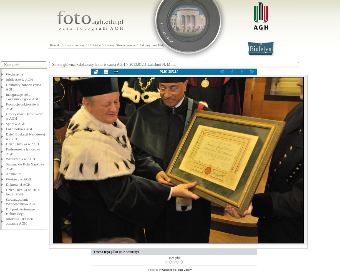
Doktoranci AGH (18, 184)
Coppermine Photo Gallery (177, 269)
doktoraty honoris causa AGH (102, 64)
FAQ (161, 45)
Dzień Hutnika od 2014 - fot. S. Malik (24, 192)
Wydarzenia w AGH (20, 159)
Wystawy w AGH (18, 179)
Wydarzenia (14, 74)
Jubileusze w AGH (19, 79)
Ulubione (94, 45)
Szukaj (109, 45)
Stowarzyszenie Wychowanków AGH (21, 201)
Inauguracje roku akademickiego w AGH (23, 96)
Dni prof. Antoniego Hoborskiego (20, 211)
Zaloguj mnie (148, 45)
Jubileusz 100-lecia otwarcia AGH (20, 221)
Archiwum (13, 174)
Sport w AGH (16, 124)
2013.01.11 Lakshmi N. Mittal (153, 64)
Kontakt (55, 45)
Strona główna (126, 45)
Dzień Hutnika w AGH (22, 144)
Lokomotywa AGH (20, 129)
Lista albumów (75, 45)
